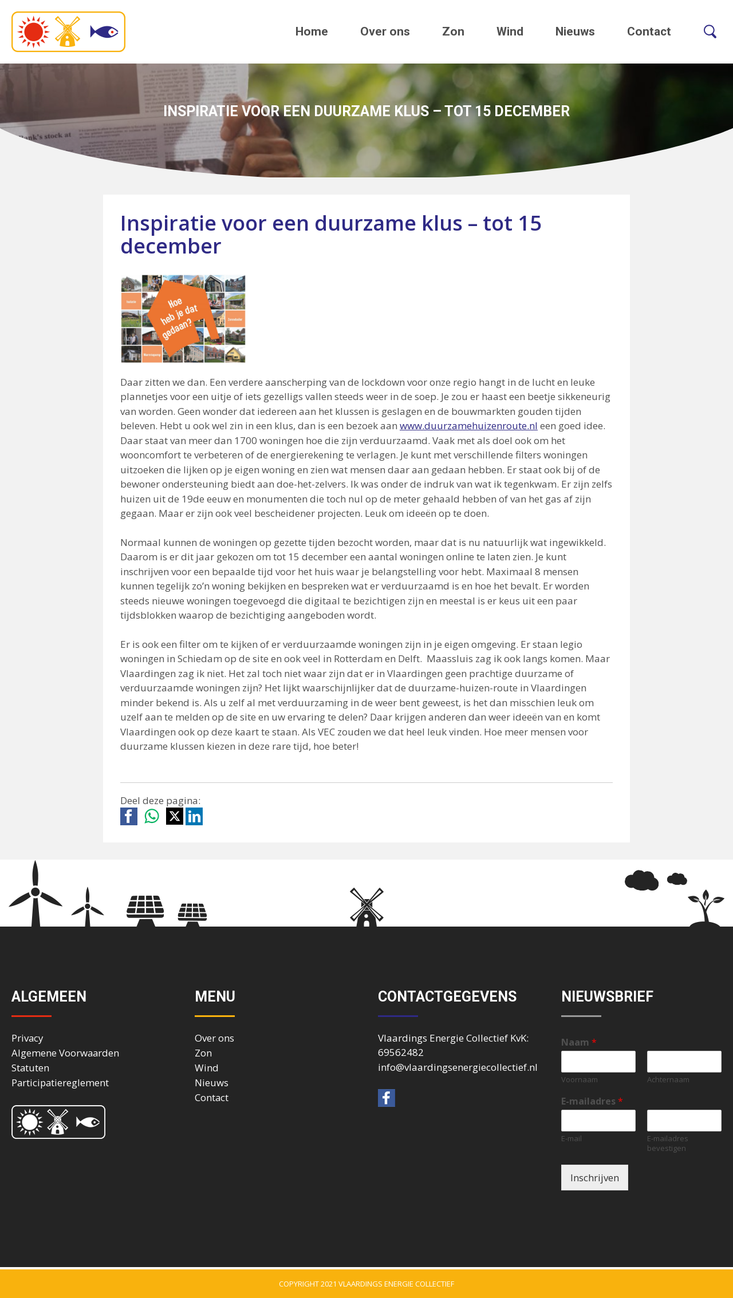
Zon (453, 31)
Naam (579, 1042)
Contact (649, 31)
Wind (509, 31)
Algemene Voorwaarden (65, 1052)
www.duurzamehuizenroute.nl (469, 425)
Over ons (385, 31)
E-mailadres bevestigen (667, 1143)
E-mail (571, 1138)
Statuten (30, 1067)
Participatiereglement (60, 1082)
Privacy (27, 1037)
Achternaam (668, 1080)
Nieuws (575, 31)
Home (311, 31)
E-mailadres (592, 1101)
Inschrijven (594, 1177)
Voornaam (579, 1080)
